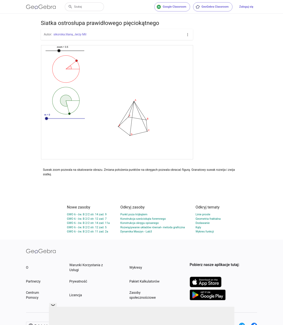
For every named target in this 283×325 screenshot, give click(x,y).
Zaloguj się (246, 6)
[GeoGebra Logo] (41, 7)
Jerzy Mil (80, 34)
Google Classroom (171, 7)
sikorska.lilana (63, 34)
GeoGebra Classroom (212, 7)
